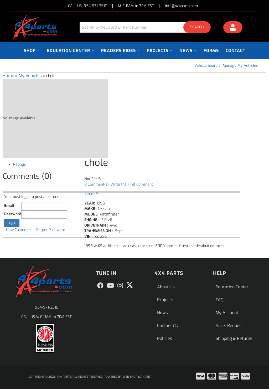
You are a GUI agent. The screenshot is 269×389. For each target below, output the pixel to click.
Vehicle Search (207, 65)
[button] (147, 27)
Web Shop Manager (137, 377)
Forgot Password (50, 229)
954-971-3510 (46, 307)
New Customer (18, 229)
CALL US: (87, 6)
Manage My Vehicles (240, 65)
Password (12, 214)
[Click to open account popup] (233, 28)
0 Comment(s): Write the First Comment (118, 184)
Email (9, 205)
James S (91, 193)
